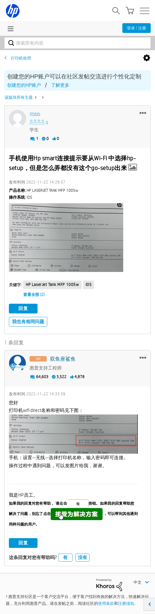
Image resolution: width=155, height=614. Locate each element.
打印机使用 (21, 58)
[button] (143, 112)
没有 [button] (82, 557)
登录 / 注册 (136, 28)
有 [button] (65, 557)
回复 (23, 308)
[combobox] (77, 43)
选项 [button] (146, 58)
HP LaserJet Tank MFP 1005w (52, 284)
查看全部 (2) (34, 294)
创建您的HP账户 (24, 85)
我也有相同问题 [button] (28, 322)
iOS (89, 284)
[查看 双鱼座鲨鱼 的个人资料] (63, 359)
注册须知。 (128, 603)
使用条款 (106, 603)
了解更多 (60, 85)
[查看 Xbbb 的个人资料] (35, 114)
